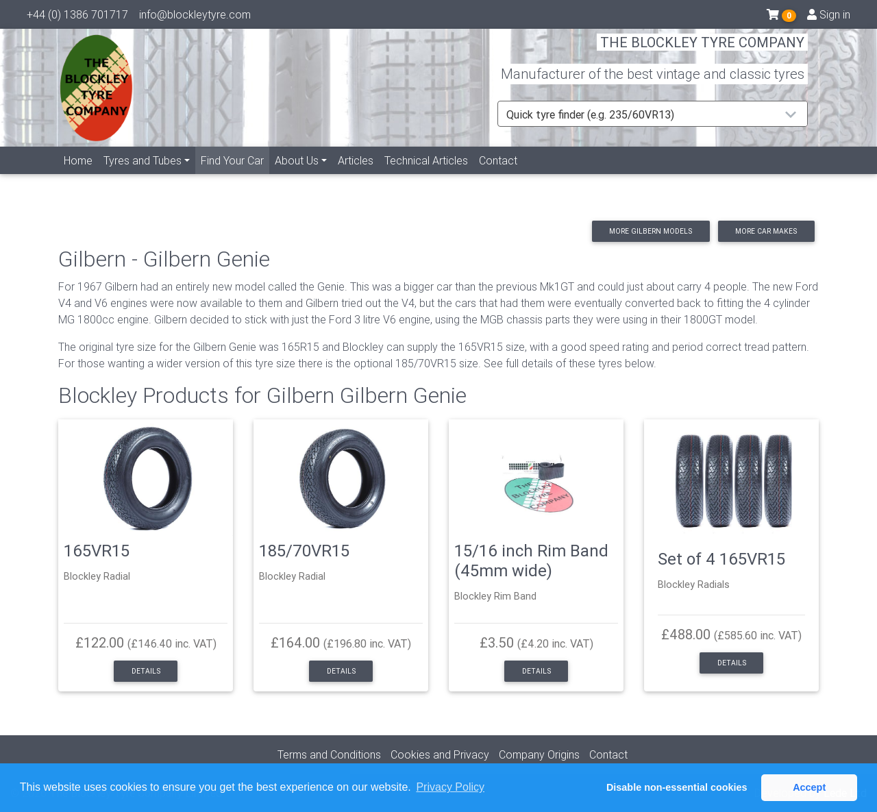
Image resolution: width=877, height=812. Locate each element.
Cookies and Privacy (440, 754)
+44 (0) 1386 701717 (77, 17)
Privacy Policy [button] (450, 787)
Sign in (828, 17)
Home (78, 176)
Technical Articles (426, 176)
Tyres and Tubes (142, 176)
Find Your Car (235, 175)
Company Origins (539, 754)
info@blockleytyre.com (195, 17)
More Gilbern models (650, 231)
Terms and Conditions (329, 754)
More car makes (766, 231)
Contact (498, 176)
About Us (297, 176)
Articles (355, 176)
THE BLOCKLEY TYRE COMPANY (702, 51)
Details (146, 671)
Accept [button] (809, 787)
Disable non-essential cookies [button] (677, 787)
